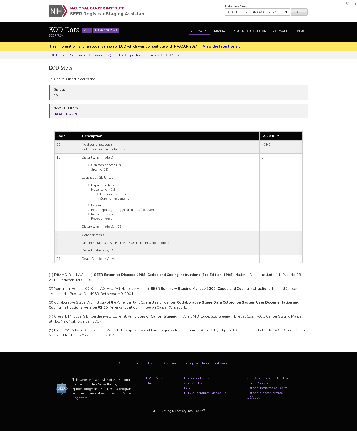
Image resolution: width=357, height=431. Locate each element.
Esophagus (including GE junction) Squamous (125, 55)
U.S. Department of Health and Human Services (269, 380)
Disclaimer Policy (196, 378)
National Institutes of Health (267, 388)
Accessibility (193, 383)
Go (299, 12)
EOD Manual (167, 363)
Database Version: (238, 6)
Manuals (221, 31)
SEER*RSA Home (154, 378)
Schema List (199, 31)
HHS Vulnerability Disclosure (205, 393)
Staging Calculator (250, 31)
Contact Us (150, 383)
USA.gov (253, 397)
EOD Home (57, 55)
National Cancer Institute (265, 393)
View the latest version (222, 46)
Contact (300, 31)
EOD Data (84, 30)
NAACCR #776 (66, 114)
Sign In (351, 3)
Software (280, 31)
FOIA (187, 388)
